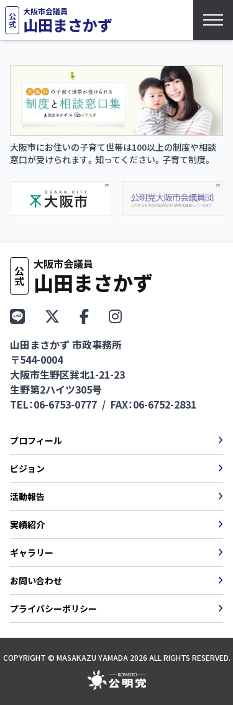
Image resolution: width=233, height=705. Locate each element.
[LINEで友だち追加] (17, 315)
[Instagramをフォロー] (115, 315)
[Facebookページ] (84, 315)
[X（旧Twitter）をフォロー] (52, 315)
